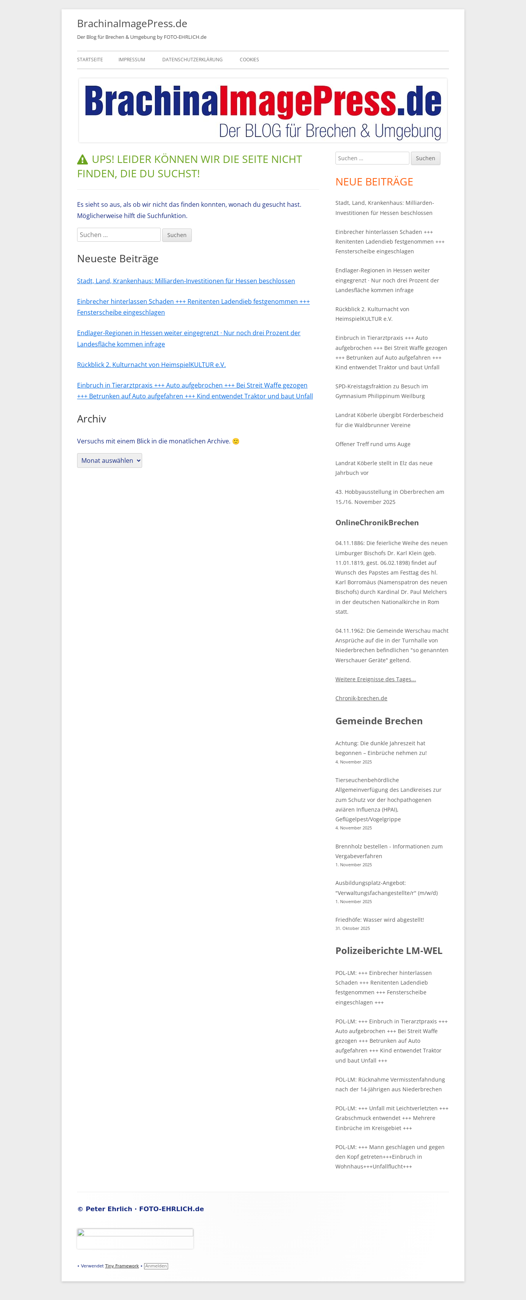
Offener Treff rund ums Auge (373, 444)
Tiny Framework (122, 1266)
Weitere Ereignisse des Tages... (375, 679)
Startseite (90, 59)
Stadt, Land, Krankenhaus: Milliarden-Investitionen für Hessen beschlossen (186, 281)
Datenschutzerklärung (192, 59)
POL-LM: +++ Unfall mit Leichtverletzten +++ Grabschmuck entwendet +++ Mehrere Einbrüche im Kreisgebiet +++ (392, 1117)
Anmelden (156, 1266)
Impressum (132, 59)
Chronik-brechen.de (361, 698)
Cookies (249, 59)
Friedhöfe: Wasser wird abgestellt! (379, 919)
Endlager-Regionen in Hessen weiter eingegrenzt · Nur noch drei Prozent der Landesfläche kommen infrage (387, 280)
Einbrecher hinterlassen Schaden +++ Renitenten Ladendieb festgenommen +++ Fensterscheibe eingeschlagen (390, 241)
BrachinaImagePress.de (132, 23)
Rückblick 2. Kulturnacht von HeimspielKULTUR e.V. (151, 364)
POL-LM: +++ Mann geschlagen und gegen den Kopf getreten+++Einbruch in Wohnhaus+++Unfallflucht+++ (390, 1156)
